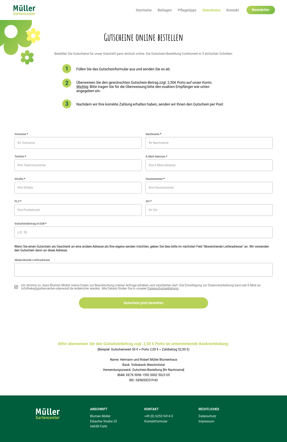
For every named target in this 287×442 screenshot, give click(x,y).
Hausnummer (154, 178)
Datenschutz (207, 416)
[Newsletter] (261, 10)
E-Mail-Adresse (155, 156)
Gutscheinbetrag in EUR (30, 223)
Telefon (19, 156)
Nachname (152, 134)
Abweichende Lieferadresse (32, 260)
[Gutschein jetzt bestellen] (143, 303)
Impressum (206, 421)
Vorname (20, 134)
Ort (148, 201)
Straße (19, 178)
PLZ (17, 201)
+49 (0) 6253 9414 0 (158, 416)
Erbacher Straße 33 (103, 421)
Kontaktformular (155, 421)
